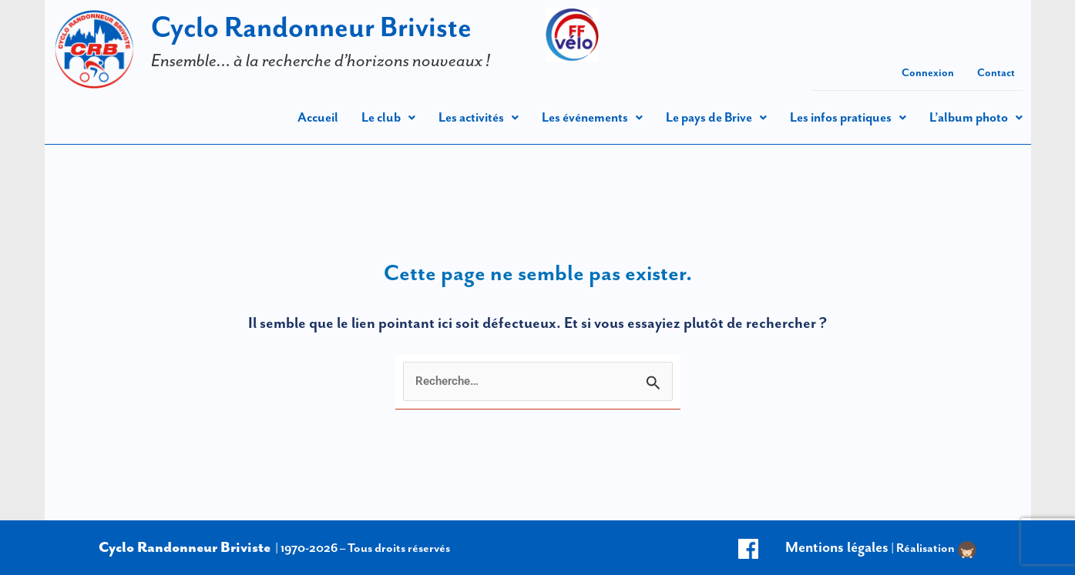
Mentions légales (837, 547)
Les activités (478, 117)
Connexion (928, 72)
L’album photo (976, 117)
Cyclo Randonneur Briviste (311, 26)
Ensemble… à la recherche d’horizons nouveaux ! (320, 60)
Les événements (592, 117)
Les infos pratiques (848, 117)
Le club (388, 117)
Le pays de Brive (716, 117)
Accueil (317, 117)
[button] (388, 117)
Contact (996, 72)
